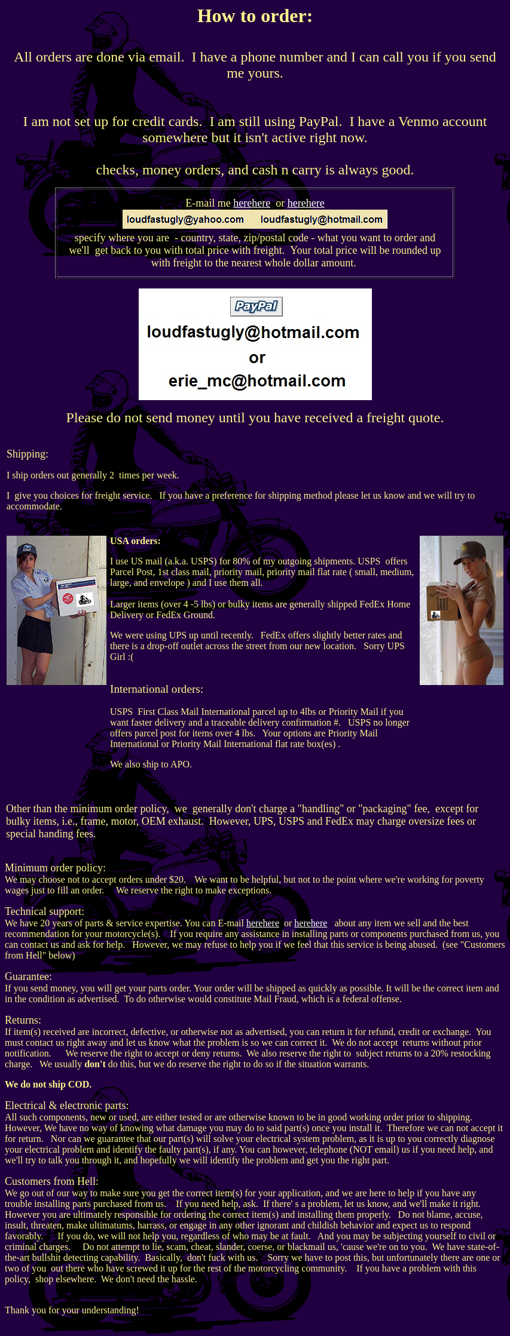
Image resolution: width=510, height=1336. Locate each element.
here (242, 203)
